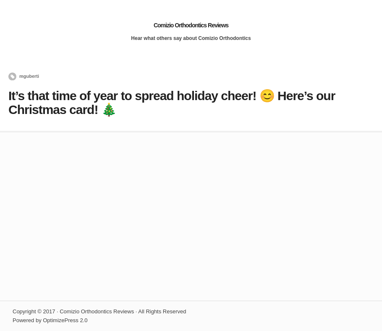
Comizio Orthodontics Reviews (191, 25)
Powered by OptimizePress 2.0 (50, 320)
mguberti (29, 76)
